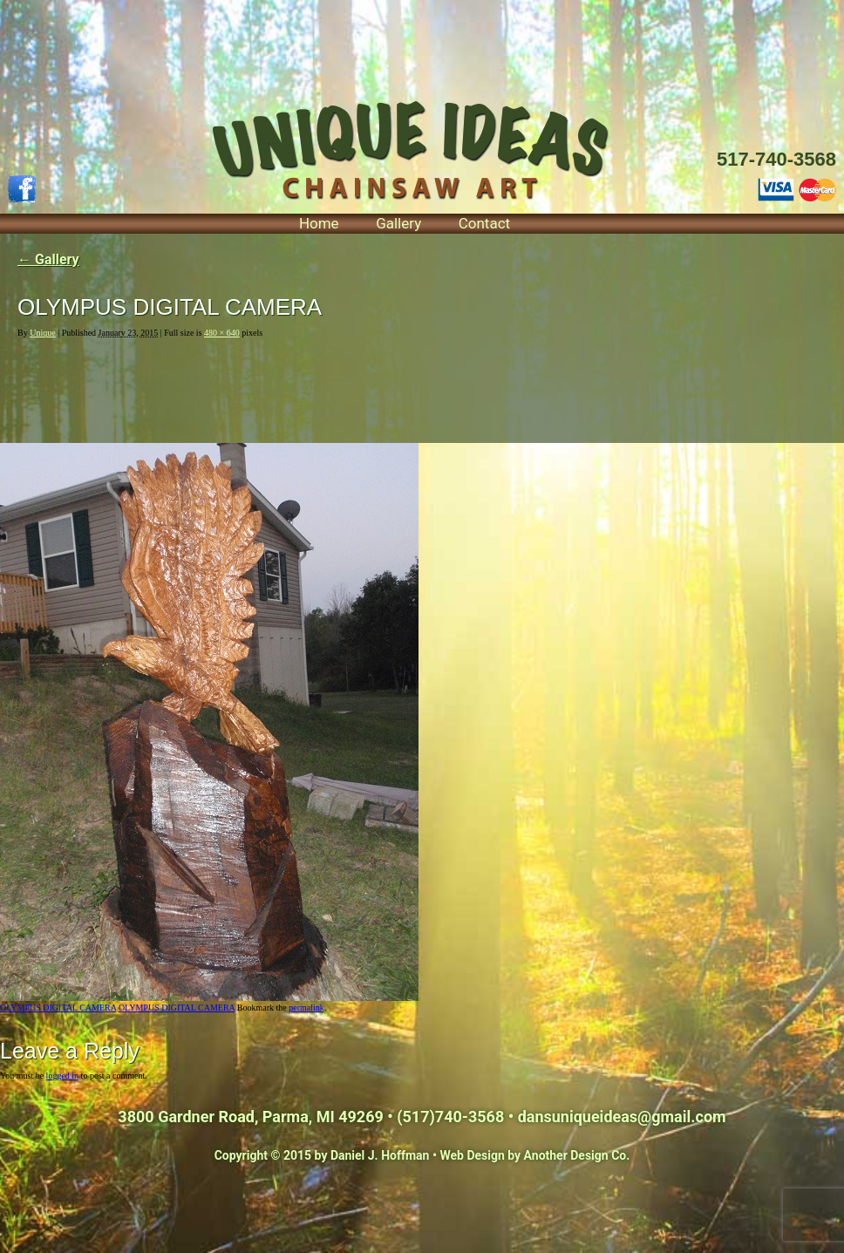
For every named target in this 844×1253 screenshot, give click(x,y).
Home (319, 223)
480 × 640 (222, 332)
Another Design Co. (577, 1155)
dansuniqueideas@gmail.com (622, 1116)
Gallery (398, 223)
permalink (306, 1007)
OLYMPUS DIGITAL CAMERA (58, 1007)
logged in (62, 1075)
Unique (42, 332)
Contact (484, 223)
